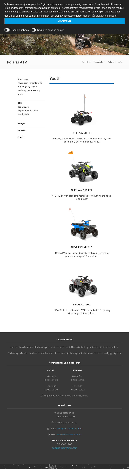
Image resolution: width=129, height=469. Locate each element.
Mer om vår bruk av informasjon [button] (100, 15)
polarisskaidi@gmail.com (64, 447)
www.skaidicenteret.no (69, 434)
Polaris (111, 62)
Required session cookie (50, 30)
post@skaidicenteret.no (69, 428)
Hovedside (98, 62)
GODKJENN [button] (64, 21)
